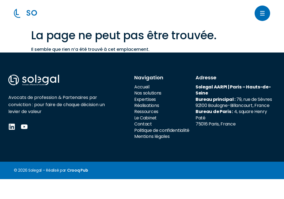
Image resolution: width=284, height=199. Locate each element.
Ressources (146, 111)
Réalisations (146, 105)
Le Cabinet (145, 118)
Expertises (145, 99)
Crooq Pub (77, 170)
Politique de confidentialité (161, 130)
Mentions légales (152, 136)
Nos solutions (147, 93)
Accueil (141, 87)
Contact (143, 124)
